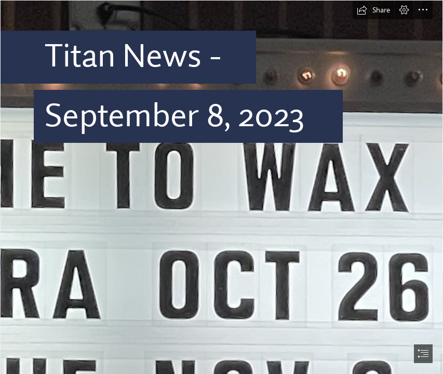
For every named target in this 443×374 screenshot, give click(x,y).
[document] (221, 187)
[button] (373, 10)
